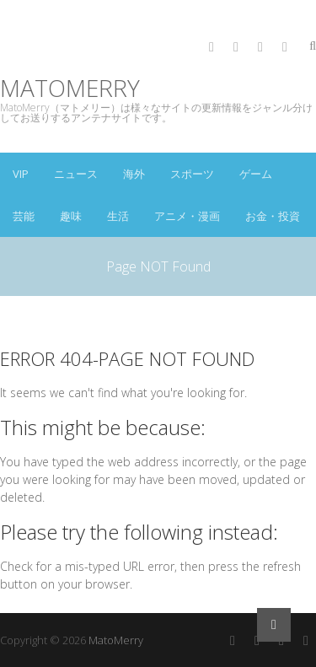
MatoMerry (70, 88)
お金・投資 (272, 215)
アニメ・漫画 (187, 215)
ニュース (76, 173)
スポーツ (192, 173)
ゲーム (255, 173)
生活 (118, 215)
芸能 (24, 215)
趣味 (71, 215)
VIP (21, 173)
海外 (134, 173)
